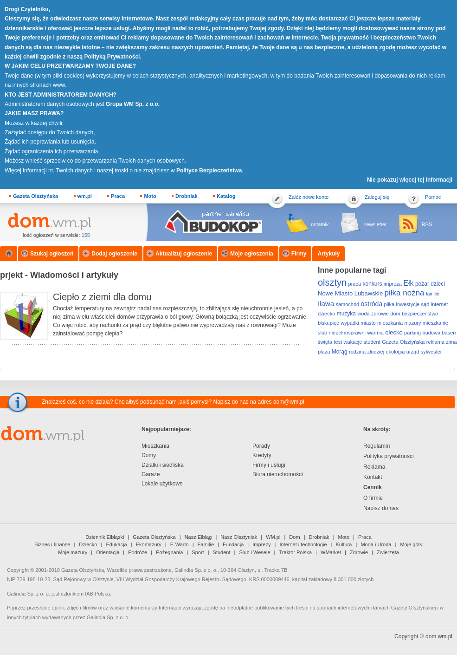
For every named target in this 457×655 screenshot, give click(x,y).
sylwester (431, 351)
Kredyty (261, 455)
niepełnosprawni (347, 332)
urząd (412, 351)
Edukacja (116, 544)
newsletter (375, 224)
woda (363, 313)
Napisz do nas (381, 508)
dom (395, 313)
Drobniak (186, 196)
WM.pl (273, 537)
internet (439, 304)
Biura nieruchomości (277, 474)
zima (451, 342)
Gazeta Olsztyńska (35, 196)
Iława (326, 304)
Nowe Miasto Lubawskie (350, 293)
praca (354, 284)
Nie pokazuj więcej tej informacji (409, 180)
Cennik (372, 487)
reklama (435, 342)
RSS (427, 224)
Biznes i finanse (52, 544)
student (372, 342)
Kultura (344, 544)
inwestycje (408, 304)
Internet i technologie (303, 544)
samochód (347, 304)
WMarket (331, 552)
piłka (389, 304)
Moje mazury (72, 552)
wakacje (353, 342)
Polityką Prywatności (112, 56)
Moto (150, 196)
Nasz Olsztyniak (238, 537)
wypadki (350, 323)
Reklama (374, 467)
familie (432, 293)
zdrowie (380, 313)
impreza (393, 284)
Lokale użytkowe (162, 483)
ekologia (395, 351)
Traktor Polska (295, 552)
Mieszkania (155, 446)
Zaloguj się (377, 197)
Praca (118, 196)
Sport (198, 552)
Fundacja (233, 544)
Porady (261, 446)
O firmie (373, 498)
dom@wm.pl (288, 402)
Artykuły (328, 253)
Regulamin (376, 446)
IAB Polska (97, 593)
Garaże (151, 474)
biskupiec (328, 323)
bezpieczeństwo (420, 313)
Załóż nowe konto (308, 197)
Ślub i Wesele (254, 552)
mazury (412, 323)
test (338, 342)
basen (449, 332)
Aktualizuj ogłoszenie (183, 253)
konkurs (372, 284)
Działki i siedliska (163, 465)
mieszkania (390, 323)
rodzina (357, 351)
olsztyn (332, 282)
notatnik (320, 224)
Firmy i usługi (268, 465)
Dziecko (88, 544)
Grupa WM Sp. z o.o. (133, 104)
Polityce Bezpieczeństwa (209, 170)
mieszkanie (435, 323)
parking (412, 332)
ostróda (371, 304)
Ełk (408, 283)
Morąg (340, 351)
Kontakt (372, 477)
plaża (324, 351)
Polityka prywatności (388, 456)
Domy (149, 455)
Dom (294, 537)
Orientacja (107, 552)
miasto (367, 323)
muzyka (346, 313)
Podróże (137, 552)
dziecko (326, 313)
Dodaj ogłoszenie (114, 253)
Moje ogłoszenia (251, 253)
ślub (322, 332)
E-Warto (179, 544)
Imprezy (261, 544)
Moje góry (411, 544)
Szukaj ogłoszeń (51, 253)
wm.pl (84, 196)
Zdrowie (359, 552)
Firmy (299, 253)
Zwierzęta (388, 552)
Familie (206, 544)
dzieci (438, 284)
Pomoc (433, 197)
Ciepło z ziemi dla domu (102, 297)
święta (325, 342)
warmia (375, 332)
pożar (422, 284)
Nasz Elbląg (198, 537)
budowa (432, 332)
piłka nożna (405, 292)
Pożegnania (169, 552)
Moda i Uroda (375, 544)
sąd (425, 304)
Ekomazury (148, 544)
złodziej (375, 351)
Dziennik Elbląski (104, 537)
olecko (394, 332)
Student (222, 552)
